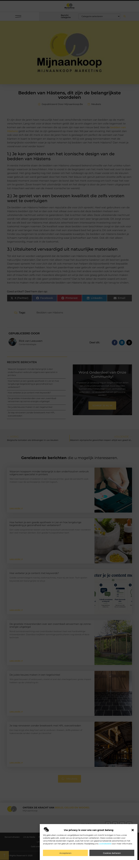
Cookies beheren (112, 853)
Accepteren (65, 853)
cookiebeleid (105, 843)
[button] (132, 830)
